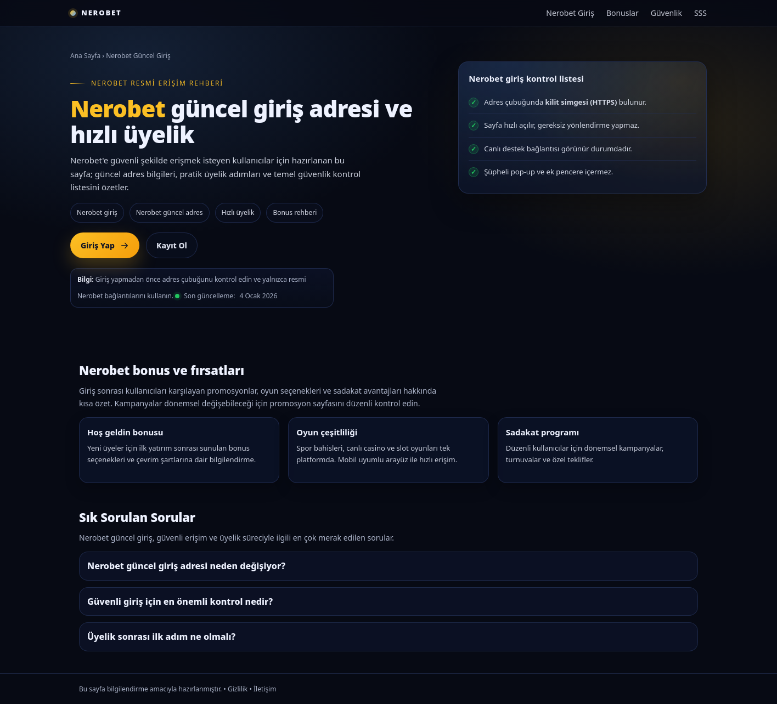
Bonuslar (622, 13)
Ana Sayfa (85, 55)
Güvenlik (666, 13)
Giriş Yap (105, 245)
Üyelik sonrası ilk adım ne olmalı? (161, 637)
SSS (700, 13)
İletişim (265, 689)
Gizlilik (237, 689)
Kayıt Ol (171, 245)
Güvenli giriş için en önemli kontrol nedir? (180, 601)
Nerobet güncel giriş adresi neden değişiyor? (186, 566)
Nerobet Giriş (570, 13)
